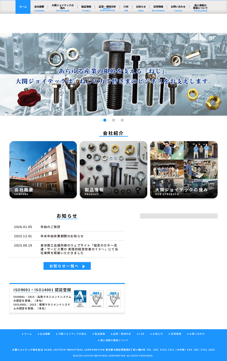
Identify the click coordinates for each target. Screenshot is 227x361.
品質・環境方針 (107, 25)
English (200, 12)
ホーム (23, 25)
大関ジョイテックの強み (63, 26)
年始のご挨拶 (50, 226)
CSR (126, 25)
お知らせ (141, 25)
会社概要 (39, 25)
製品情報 (86, 25)
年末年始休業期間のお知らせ (62, 236)
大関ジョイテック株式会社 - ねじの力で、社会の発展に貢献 (38, 12)
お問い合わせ (178, 25)
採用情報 (158, 25)
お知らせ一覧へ (64, 265)
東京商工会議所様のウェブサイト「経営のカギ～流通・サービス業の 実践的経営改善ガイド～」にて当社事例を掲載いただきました (79, 249)
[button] (104, 120)
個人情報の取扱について (200, 26)
